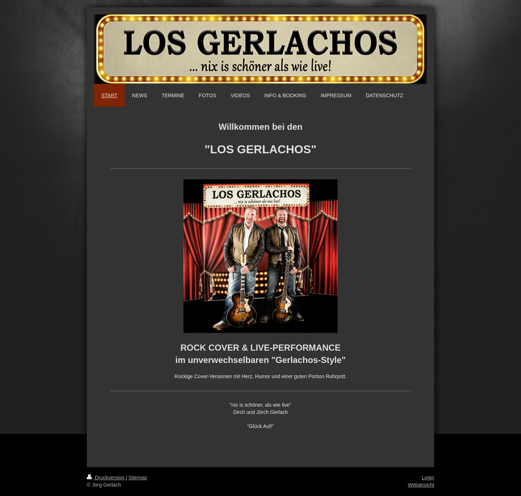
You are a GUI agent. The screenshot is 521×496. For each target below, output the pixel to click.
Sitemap (137, 477)
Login (428, 477)
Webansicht (421, 485)
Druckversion (106, 477)
